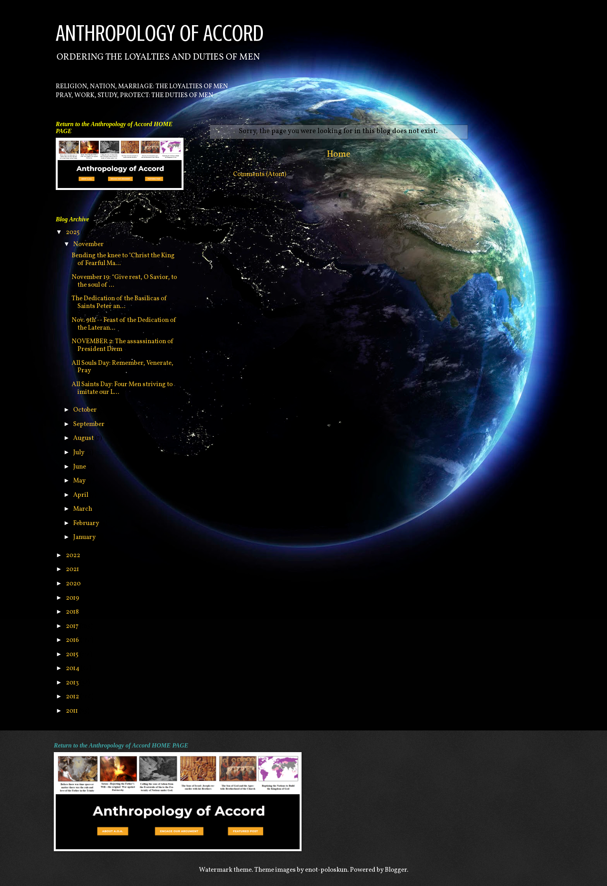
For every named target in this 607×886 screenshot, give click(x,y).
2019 (73, 598)
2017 (73, 626)
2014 (73, 668)
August (84, 438)
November (89, 244)
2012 (73, 696)
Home (338, 154)
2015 (73, 654)
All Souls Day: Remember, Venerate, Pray (122, 367)
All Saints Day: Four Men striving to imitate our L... (122, 388)
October (85, 409)
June (80, 466)
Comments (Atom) (259, 174)
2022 (73, 555)
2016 (73, 640)
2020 (74, 583)
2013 (73, 682)
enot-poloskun (326, 869)
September (89, 424)
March (83, 509)
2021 (73, 569)
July (79, 452)
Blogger (396, 869)
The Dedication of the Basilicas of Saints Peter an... (119, 302)
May (80, 480)
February (86, 523)
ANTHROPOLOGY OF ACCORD (160, 33)
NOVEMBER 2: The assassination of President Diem (123, 345)
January (85, 537)
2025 (73, 232)
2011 (72, 710)
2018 (73, 611)
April (81, 495)
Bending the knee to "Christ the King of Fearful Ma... (123, 259)
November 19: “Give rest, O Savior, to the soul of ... (124, 281)
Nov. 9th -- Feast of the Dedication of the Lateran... (124, 324)
